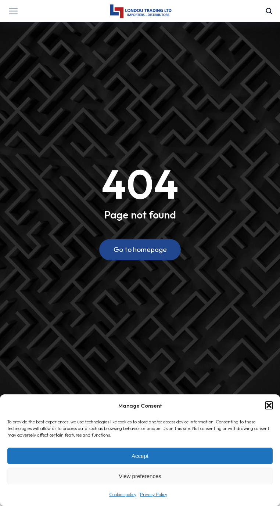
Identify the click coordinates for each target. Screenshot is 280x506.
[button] (269, 405)
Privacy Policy (153, 494)
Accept (140, 456)
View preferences (140, 476)
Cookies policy (122, 494)
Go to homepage (140, 249)
